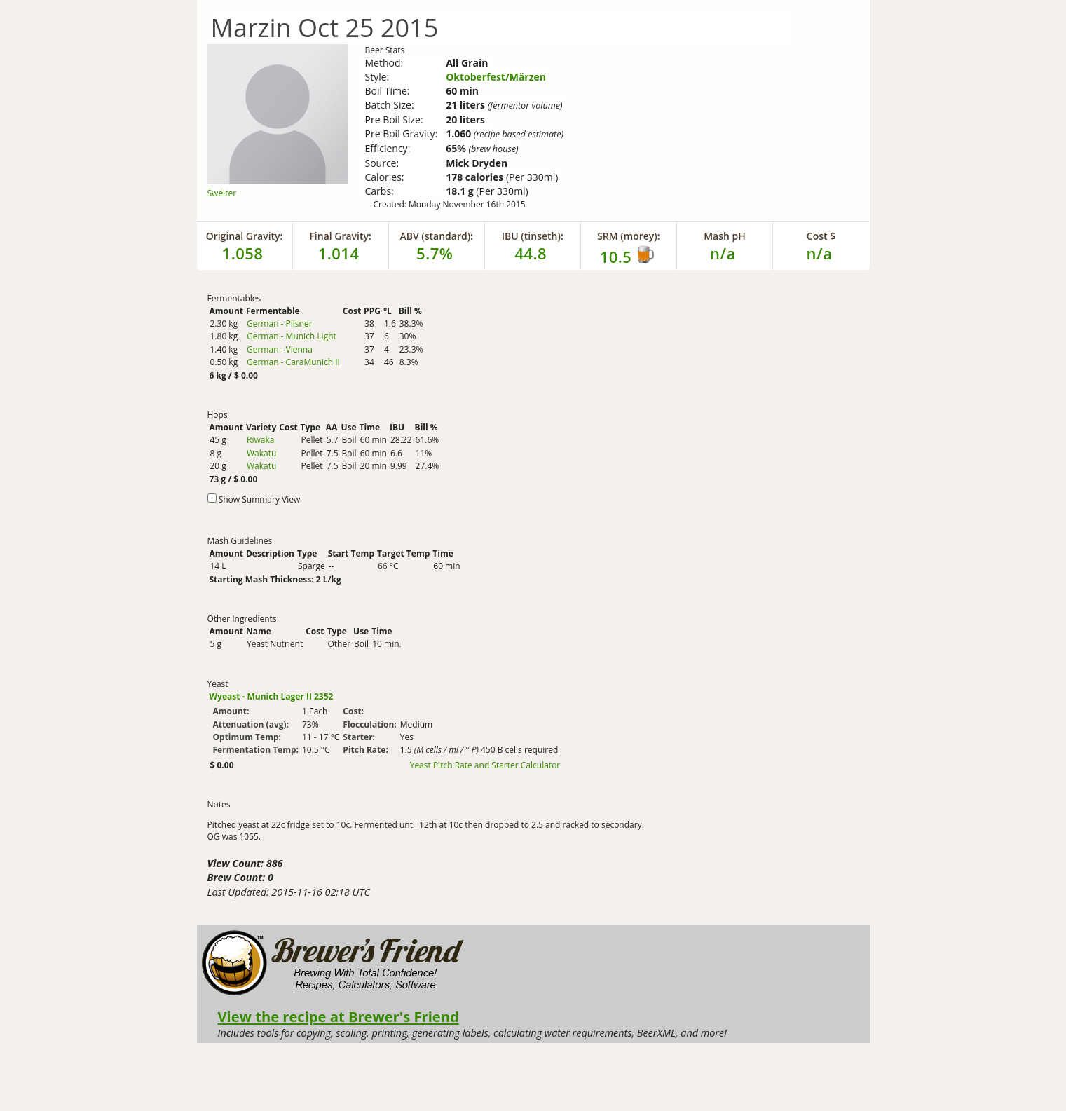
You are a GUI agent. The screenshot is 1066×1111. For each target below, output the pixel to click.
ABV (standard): (436, 236)
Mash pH (725, 236)
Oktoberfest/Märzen (496, 76)
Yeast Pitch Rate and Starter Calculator (485, 765)
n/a (820, 253)
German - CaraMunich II (293, 362)
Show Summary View (260, 499)
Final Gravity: (340, 236)
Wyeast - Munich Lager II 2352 (272, 696)
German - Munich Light (291, 336)
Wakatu (261, 453)
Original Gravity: (244, 236)
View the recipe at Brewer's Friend (338, 1016)
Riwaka (260, 440)
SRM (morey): (628, 236)
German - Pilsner (280, 323)
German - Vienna (280, 349)
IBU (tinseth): (532, 236)
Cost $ (821, 236)
